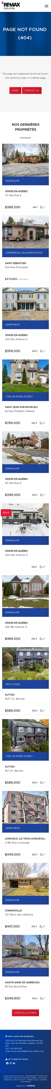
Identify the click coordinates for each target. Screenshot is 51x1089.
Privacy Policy (20, 1080)
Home (15, 91)
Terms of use (32, 1080)
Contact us (32, 91)
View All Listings (25, 1013)
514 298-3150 (16, 1048)
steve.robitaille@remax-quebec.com (27, 1051)
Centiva (30, 1086)
